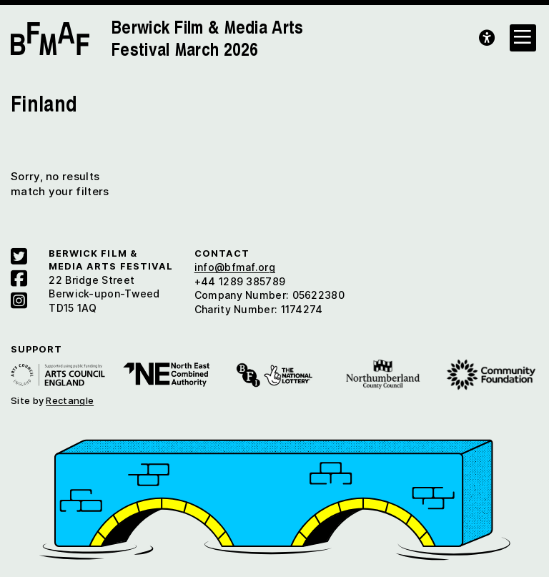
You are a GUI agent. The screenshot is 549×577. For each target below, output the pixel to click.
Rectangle (70, 400)
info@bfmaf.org (234, 267)
